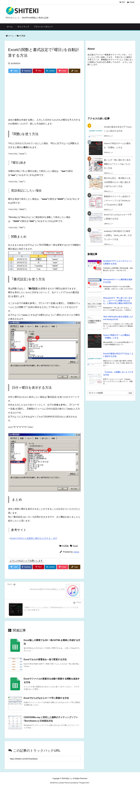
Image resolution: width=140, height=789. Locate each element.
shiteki (76, 552)
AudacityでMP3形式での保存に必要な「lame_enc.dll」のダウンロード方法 (118, 235)
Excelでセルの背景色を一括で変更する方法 (45, 659)
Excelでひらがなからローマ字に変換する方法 (46, 698)
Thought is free (84, 783)
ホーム (11, 36)
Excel (75, 546)
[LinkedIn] (50, 71)
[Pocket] (62, 71)
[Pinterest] (38, 71)
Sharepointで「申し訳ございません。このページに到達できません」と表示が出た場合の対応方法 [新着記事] (117, 300)
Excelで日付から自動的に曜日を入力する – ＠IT (33, 538)
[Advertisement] (28, 97)
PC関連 (22, 36)
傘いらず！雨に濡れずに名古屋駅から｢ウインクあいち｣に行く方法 (117, 164)
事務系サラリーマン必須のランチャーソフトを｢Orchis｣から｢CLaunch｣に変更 (117, 200)
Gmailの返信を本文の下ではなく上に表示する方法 (118, 129)
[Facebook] (26, 71)
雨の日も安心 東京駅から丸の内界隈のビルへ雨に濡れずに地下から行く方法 (117, 182)
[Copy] (74, 71)
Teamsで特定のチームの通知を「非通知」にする (117, 145)
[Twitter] (14, 71)
